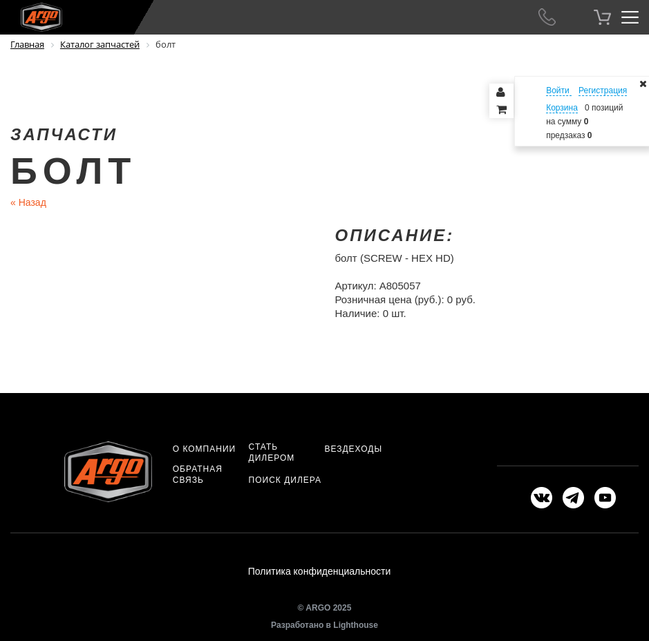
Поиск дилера (285, 480)
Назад (28, 202)
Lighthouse (355, 625)
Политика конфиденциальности (319, 571)
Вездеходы (353, 449)
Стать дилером (272, 452)
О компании (204, 449)
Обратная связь (198, 474)
